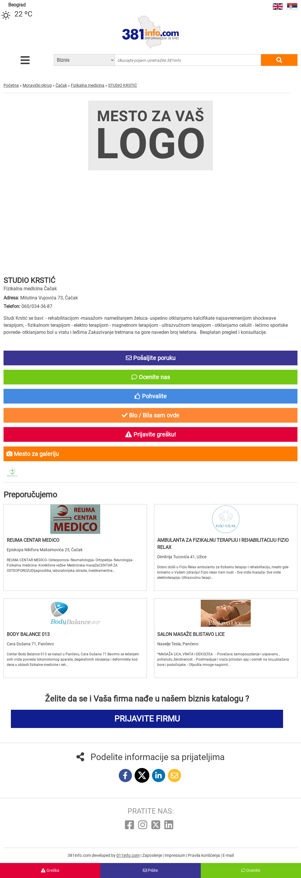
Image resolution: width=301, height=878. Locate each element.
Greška (50, 870)
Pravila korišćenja (204, 855)
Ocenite (250, 870)
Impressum (175, 855)
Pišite (150, 870)
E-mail (228, 855)
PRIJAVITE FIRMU (147, 719)
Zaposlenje (152, 855)
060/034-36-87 (36, 306)
